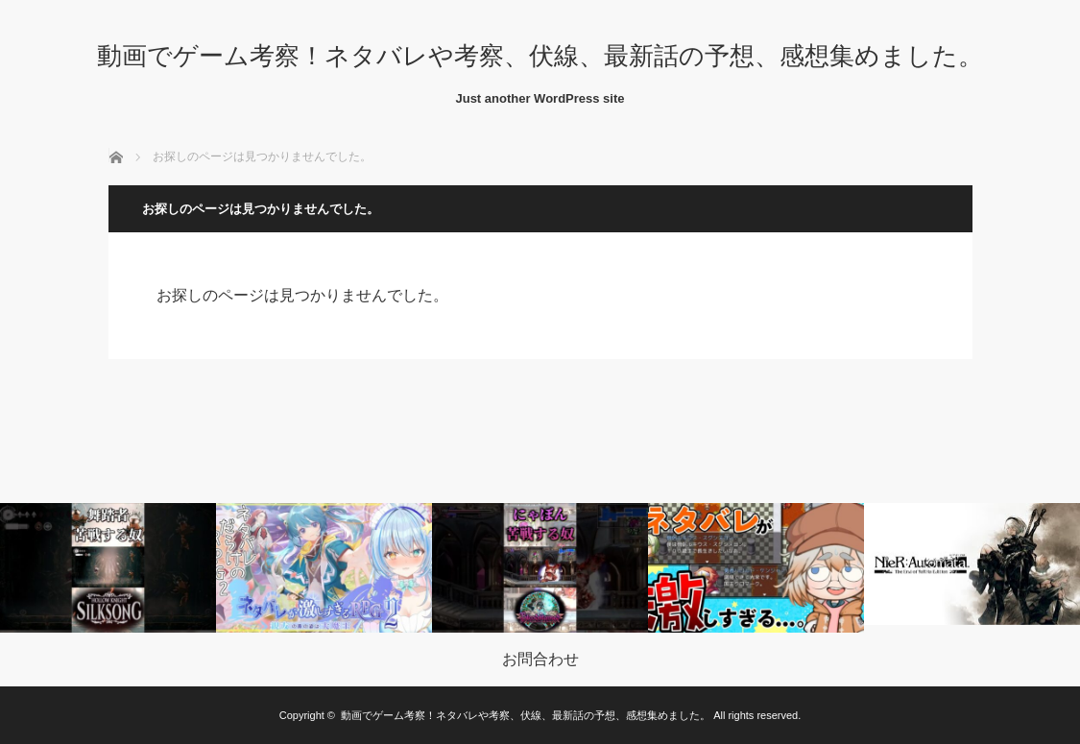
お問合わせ (540, 659)
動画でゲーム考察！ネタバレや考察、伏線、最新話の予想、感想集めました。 (540, 55)
